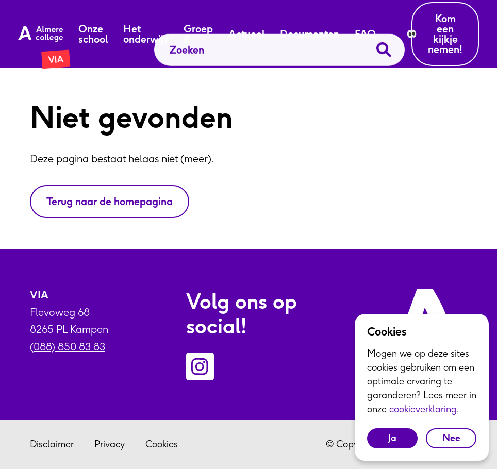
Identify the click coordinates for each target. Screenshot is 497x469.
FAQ (365, 34)
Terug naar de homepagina (109, 201)
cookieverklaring (423, 409)
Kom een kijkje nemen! (445, 34)
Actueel (246, 34)
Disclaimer (52, 444)
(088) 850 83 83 (67, 346)
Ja (392, 438)
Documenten (309, 34)
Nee (451, 438)
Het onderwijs (145, 34)
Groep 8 (198, 34)
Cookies (161, 444)
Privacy (109, 444)
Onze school (93, 34)
